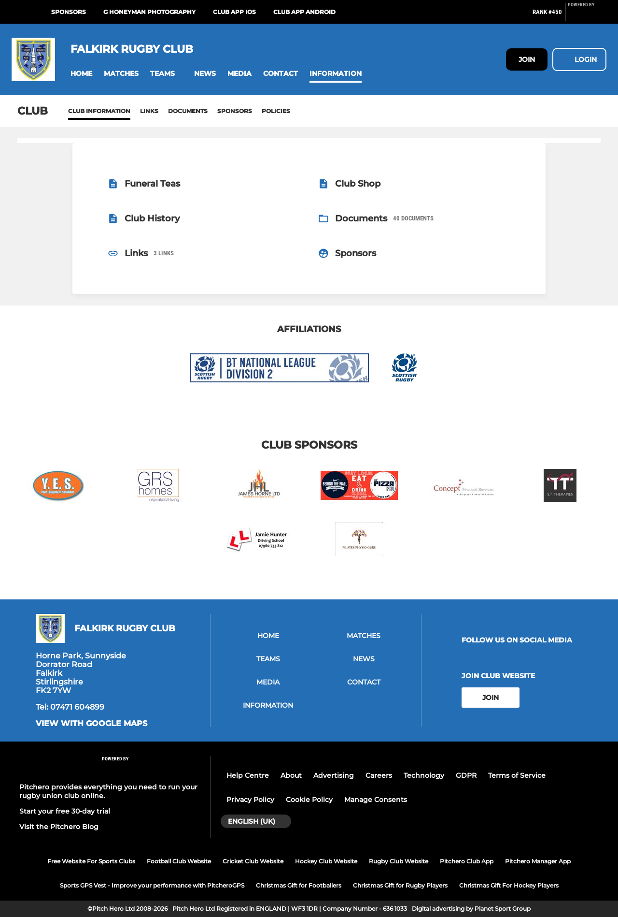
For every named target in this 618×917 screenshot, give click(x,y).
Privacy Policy (250, 799)
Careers (378, 775)
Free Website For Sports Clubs (91, 861)
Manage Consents (375, 799)
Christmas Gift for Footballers (298, 885)
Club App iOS (234, 11)
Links (149, 111)
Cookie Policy (309, 799)
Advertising (333, 775)
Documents (188, 111)
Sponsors (68, 11)
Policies (276, 111)
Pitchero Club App (466, 861)
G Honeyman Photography (149, 11)
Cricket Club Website (253, 861)
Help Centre (247, 775)
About (291, 775)
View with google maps (91, 723)
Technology (424, 775)
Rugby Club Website (398, 861)
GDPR (466, 775)
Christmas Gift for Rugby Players (400, 885)
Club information (99, 111)
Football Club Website (179, 861)
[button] (81, 73)
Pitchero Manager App (538, 861)
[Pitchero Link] (587, 16)
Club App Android (304, 11)
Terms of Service (517, 775)
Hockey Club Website (326, 861)
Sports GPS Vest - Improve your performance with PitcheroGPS (152, 885)
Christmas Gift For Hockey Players (509, 885)
